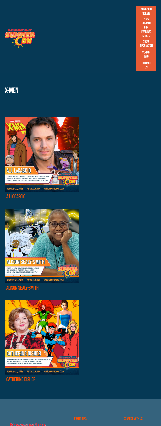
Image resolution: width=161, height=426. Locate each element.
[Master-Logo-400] (20, 30)
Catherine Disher (21, 379)
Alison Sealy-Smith (22, 288)
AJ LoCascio (15, 196)
